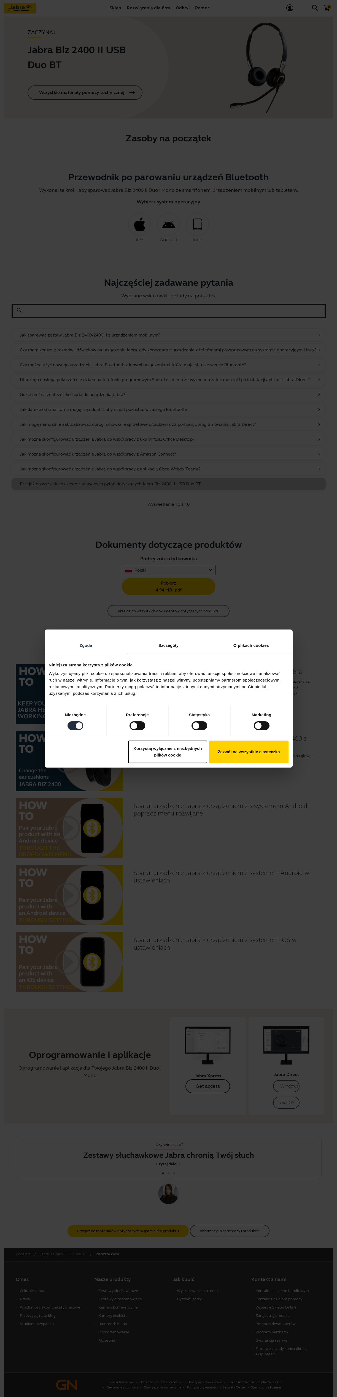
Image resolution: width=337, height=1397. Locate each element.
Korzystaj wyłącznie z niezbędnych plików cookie (167, 751)
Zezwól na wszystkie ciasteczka (249, 751)
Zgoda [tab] (86, 645)
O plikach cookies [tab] (251, 645)
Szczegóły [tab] (168, 645)
